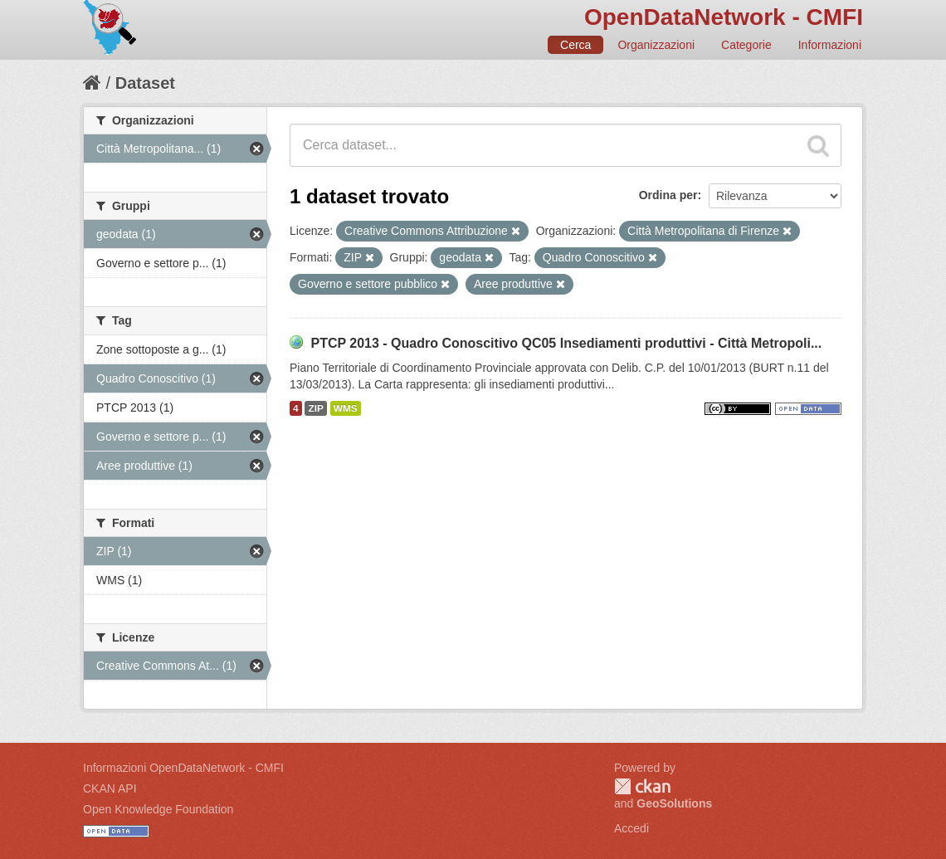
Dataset (145, 83)
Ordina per (668, 195)
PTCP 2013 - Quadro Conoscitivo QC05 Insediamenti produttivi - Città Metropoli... (566, 343)
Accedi (631, 828)
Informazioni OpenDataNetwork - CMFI (183, 767)
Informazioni (829, 44)
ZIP (315, 408)
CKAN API (110, 788)
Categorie (746, 44)
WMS (346, 408)
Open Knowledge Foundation (158, 809)
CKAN (642, 786)
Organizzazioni (656, 44)
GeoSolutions (674, 803)
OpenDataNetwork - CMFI (723, 17)
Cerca (575, 44)
